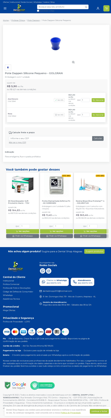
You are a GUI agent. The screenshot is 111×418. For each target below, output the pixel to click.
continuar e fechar (99, 411)
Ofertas (6, 2)
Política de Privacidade (70, 413)
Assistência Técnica (11, 299)
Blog (52, 2)
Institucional (15, 2)
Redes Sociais (26, 2)
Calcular (98, 138)
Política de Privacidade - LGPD (16, 322)
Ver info (59, 100)
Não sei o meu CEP (17, 142)
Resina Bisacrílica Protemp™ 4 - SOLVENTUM (90, 202)
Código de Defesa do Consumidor (18, 292)
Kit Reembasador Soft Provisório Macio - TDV (18, 202)
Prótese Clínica (18, 20)
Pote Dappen (33, 20)
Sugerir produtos (94, 251)
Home (6, 20)
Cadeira (46, 2)
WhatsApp (38, 2)
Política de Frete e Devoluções (16, 288)
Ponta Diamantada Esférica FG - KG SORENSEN (56, 202)
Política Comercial (11, 284)
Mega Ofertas (9, 310)
